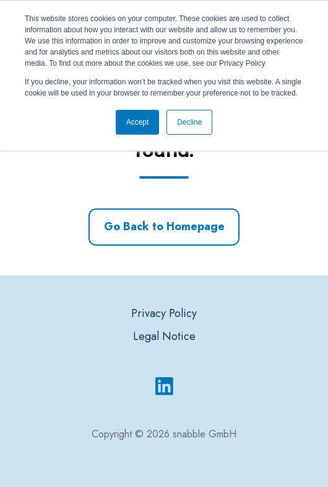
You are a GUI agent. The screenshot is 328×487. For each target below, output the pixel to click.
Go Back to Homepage (164, 226)
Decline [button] (189, 122)
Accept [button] (137, 122)
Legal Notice (164, 336)
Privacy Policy (164, 313)
